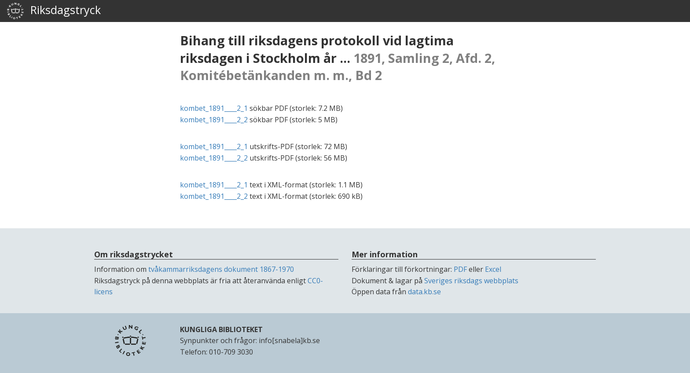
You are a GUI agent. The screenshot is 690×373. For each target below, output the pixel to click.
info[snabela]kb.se (289, 340)
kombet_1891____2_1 (214, 108)
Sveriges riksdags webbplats (471, 280)
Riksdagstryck (54, 11)
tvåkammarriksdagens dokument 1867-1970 (221, 269)
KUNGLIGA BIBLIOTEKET (221, 329)
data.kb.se (424, 291)
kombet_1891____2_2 (214, 119)
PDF (460, 269)
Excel (493, 269)
